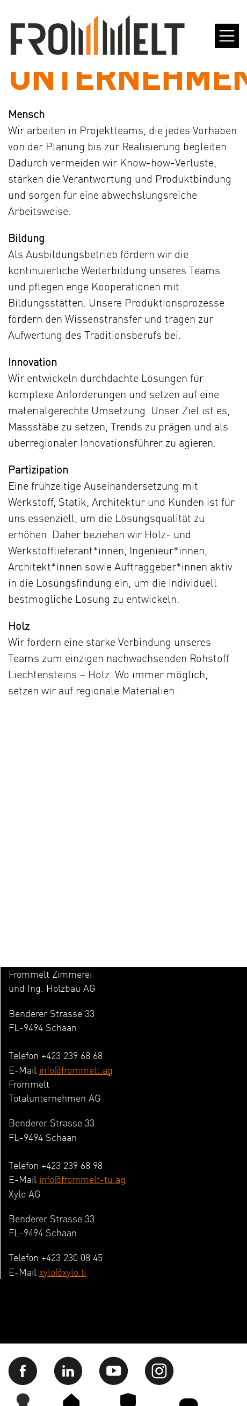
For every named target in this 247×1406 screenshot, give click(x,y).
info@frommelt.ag (76, 1069)
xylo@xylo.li (62, 1271)
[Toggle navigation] (227, 36)
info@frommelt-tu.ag (82, 1179)
